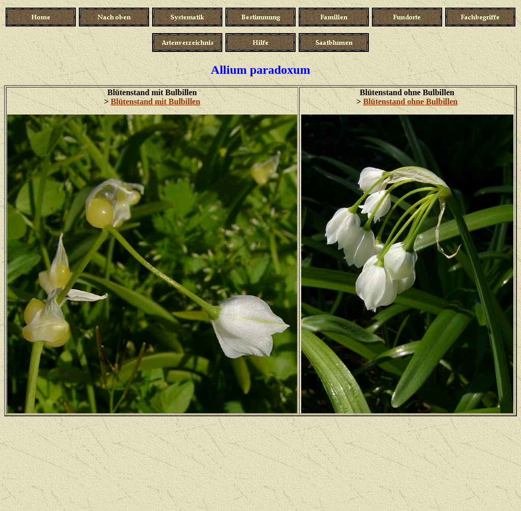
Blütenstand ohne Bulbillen (410, 101)
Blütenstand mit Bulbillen (155, 101)
